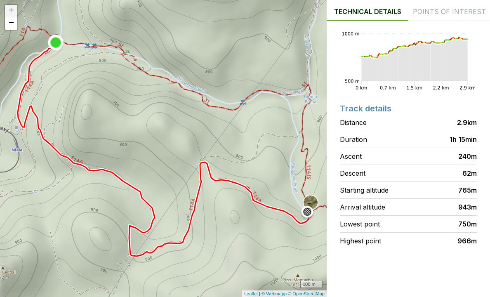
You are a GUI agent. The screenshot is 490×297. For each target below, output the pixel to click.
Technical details (367, 11)
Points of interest (449, 11)
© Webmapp (274, 293)
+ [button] (11, 11)
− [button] (11, 23)
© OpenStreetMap (306, 293)
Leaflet (251, 293)
